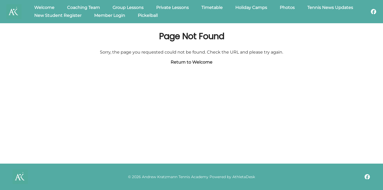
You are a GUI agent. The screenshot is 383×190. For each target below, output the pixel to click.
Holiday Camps (251, 7)
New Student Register (57, 15)
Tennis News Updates (330, 7)
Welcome (44, 7)
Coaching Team (83, 7)
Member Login (109, 15)
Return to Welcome (191, 62)
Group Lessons (128, 7)
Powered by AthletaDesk (232, 176)
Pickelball (148, 15)
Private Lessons (172, 7)
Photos (287, 7)
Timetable (212, 7)
